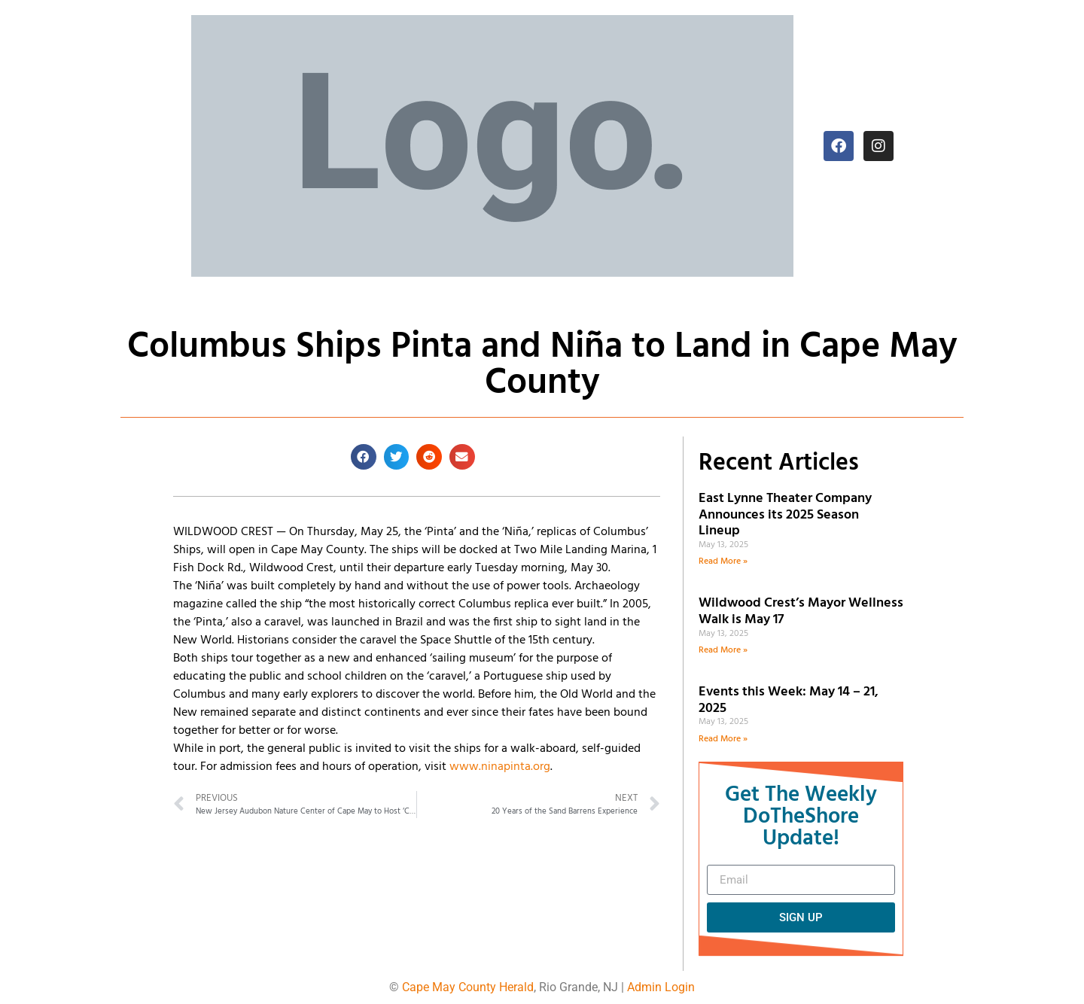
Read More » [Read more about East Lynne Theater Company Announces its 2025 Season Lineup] (723, 561)
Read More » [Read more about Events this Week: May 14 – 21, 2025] (723, 739)
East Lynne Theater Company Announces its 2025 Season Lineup (785, 515)
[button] (363, 457)
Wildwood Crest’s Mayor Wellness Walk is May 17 (801, 611)
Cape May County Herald (468, 987)
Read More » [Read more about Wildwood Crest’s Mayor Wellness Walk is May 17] (723, 650)
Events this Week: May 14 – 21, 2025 (788, 700)
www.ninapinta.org (499, 767)
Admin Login (661, 987)
